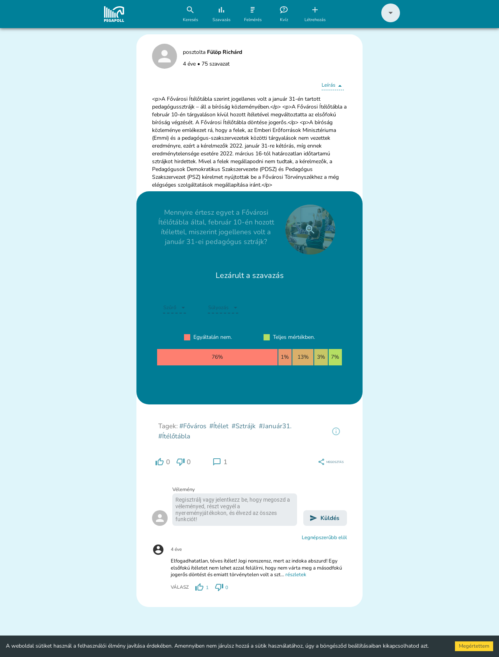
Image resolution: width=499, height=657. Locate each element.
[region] (336, 431)
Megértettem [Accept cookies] (474, 646)
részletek (295, 574)
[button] (390, 20)
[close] (310, 229)
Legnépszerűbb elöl (324, 537)
